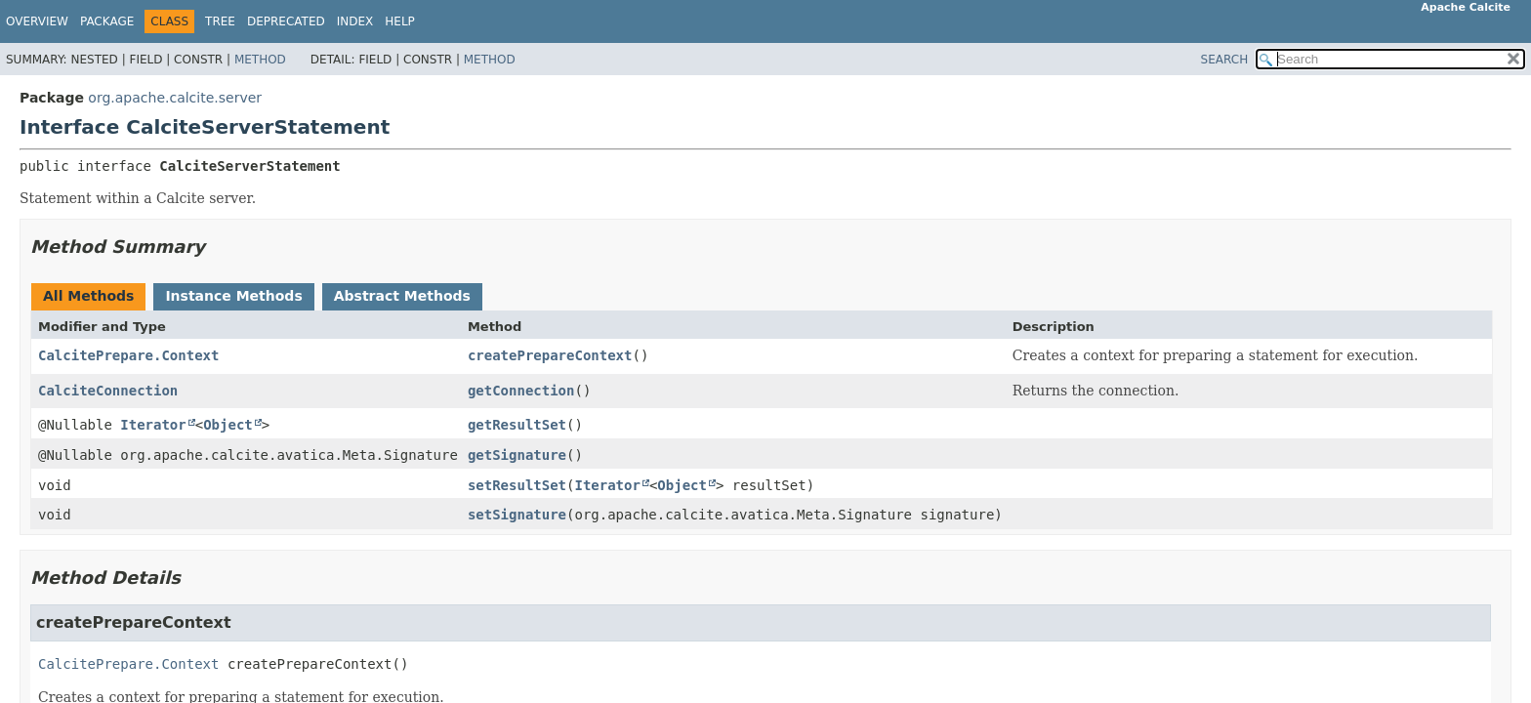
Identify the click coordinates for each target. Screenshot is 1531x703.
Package (107, 21)
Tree (220, 21)
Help (400, 21)
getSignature (517, 455)
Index (355, 21)
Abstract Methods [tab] (402, 296)
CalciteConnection (108, 390)
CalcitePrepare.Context (128, 355)
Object (228, 425)
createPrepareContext (550, 355)
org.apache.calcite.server (175, 97)
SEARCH (1225, 59)
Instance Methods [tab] (233, 296)
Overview (37, 21)
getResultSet (517, 425)
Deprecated (286, 21)
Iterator (153, 425)
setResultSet (517, 485)
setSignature (517, 514)
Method (260, 59)
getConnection (521, 390)
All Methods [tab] (88, 296)
